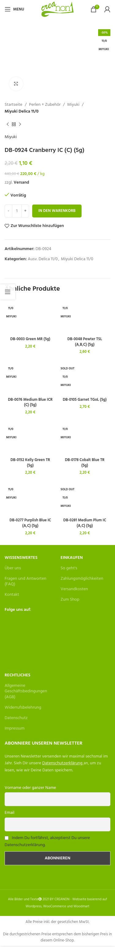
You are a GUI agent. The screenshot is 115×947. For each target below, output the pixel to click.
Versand (21, 182)
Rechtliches (17, 675)
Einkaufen (72, 557)
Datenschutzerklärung (62, 763)
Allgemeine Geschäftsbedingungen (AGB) (26, 691)
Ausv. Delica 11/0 (43, 259)
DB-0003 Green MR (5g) (30, 339)
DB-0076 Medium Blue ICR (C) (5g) (30, 402)
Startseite (13, 104)
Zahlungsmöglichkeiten (82, 578)
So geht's (69, 568)
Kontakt (12, 594)
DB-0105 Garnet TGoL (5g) (85, 400)
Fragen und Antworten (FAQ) (25, 581)
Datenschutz (16, 718)
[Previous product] (8, 124)
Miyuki (73, 104)
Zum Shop (70, 599)
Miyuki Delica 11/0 (22, 111)
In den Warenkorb (56, 211)
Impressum (15, 728)
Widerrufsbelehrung (23, 707)
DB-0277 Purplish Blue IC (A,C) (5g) (30, 523)
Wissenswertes (21, 557)
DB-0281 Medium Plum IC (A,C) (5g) (84, 523)
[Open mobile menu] (14, 9)
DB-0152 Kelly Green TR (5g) (30, 463)
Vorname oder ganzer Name (30, 787)
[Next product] (20, 124)
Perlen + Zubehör (45, 104)
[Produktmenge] (16, 211)
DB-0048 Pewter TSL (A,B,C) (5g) (84, 342)
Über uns (13, 568)
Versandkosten (74, 589)
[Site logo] (57, 9)
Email (9, 812)
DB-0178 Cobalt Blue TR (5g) (85, 463)
